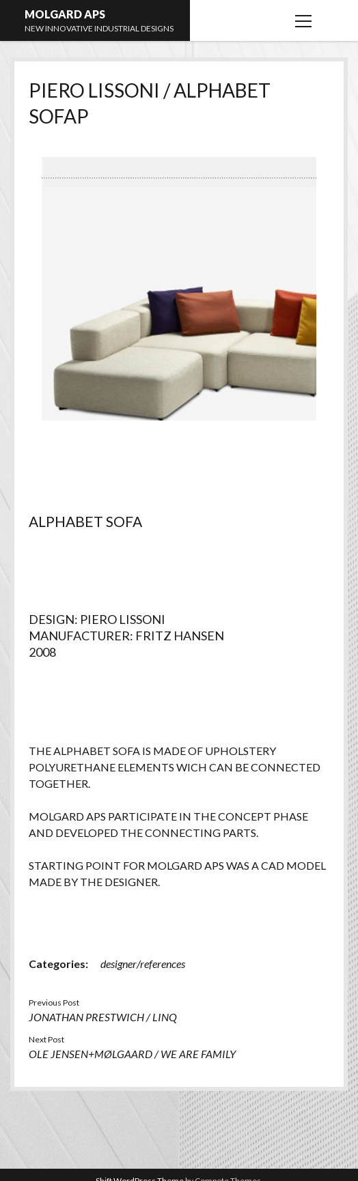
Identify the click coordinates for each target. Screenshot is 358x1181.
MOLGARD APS (65, 14)
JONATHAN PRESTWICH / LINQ (103, 1016)
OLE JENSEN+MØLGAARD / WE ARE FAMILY (132, 1053)
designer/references (142, 963)
